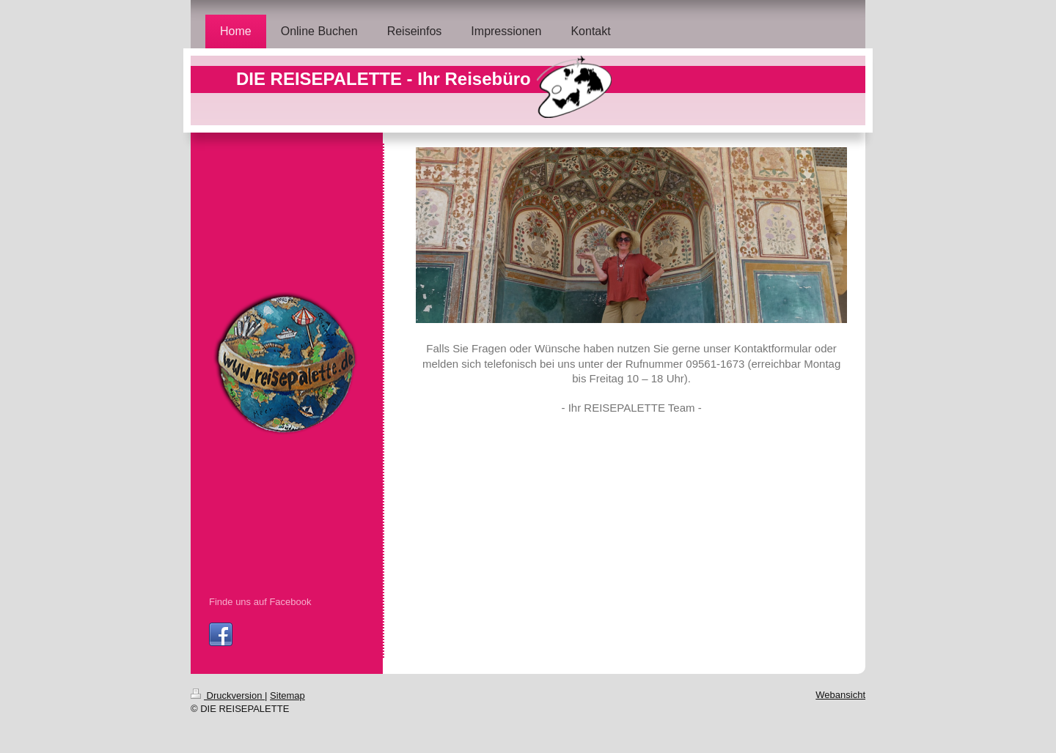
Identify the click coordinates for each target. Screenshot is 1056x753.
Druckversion (228, 695)
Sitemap (287, 695)
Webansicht (840, 694)
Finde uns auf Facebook (260, 601)
